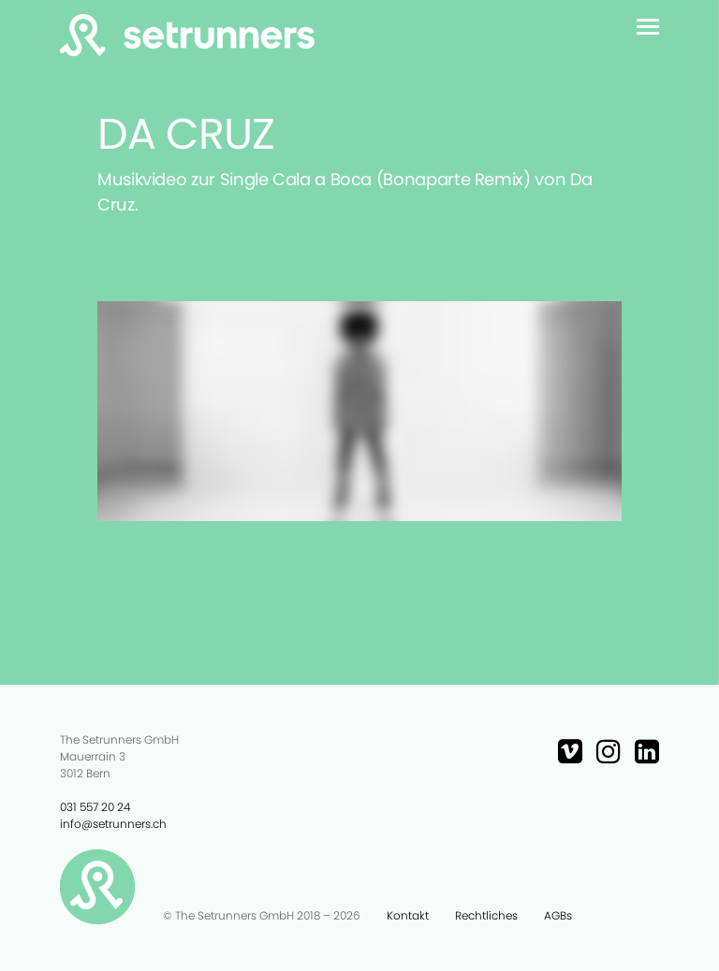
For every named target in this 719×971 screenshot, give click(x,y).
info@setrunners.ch (113, 824)
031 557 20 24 (95, 807)
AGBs (558, 915)
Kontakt (408, 915)
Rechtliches (486, 915)
